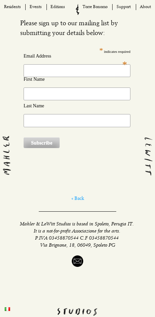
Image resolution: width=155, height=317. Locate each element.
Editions (58, 7)
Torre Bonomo (95, 7)
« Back (77, 198)
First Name (34, 79)
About (145, 7)
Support (124, 7)
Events (35, 7)
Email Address (75, 56)
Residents (12, 7)
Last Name (34, 106)
